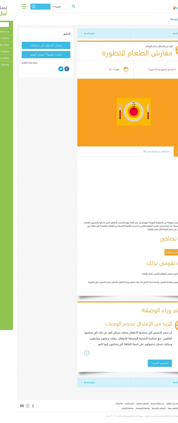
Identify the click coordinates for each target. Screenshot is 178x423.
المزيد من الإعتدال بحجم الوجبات (143, 46)
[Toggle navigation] (9, 6)
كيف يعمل (166, 152)
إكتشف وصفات (127, 404)
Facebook (17, 406)
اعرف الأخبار (114, 404)
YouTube (6, 406)
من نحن (170, 404)
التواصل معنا (157, 408)
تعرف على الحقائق (158, 404)
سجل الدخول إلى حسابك (30, 45)
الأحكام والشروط (143, 408)
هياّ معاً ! (103, 404)
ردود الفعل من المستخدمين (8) (140, 152)
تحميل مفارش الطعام (160, 252)
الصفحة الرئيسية (163, 19)
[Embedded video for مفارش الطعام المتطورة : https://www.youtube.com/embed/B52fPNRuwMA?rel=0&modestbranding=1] (119, 189)
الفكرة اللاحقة (73, 33)
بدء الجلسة (28, 6)
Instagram (12, 406)
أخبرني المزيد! (144, 363)
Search (59, 6)
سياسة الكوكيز (112, 408)
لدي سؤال (169, 408)
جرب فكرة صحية (142, 404)
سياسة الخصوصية (127, 408)
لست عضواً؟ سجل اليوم (30, 54)
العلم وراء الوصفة (147, 310)
